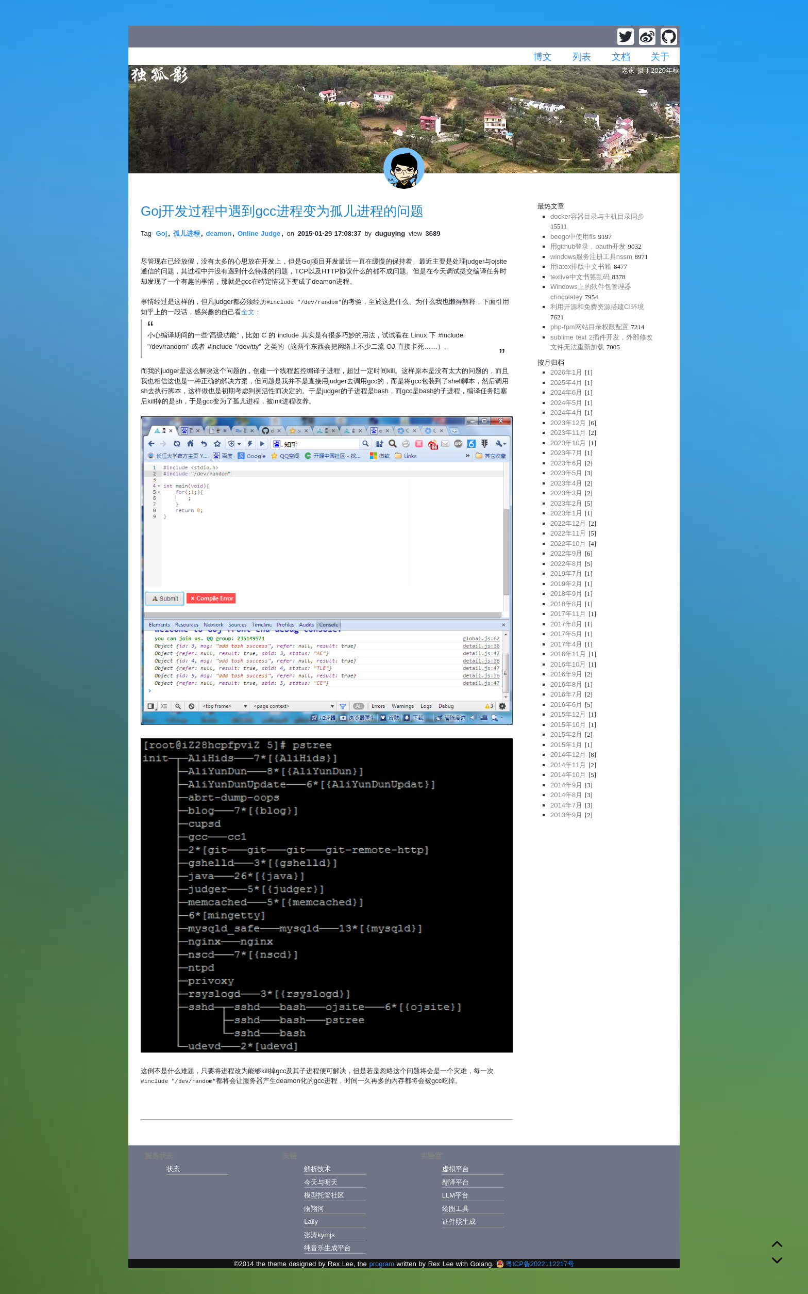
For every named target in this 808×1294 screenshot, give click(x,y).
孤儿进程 (186, 233)
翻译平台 (455, 1182)
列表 (582, 57)
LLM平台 (455, 1195)
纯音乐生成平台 (327, 1248)
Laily (311, 1221)
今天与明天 (321, 1182)
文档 (621, 57)
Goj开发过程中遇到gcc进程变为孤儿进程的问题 (282, 211)
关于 (660, 57)
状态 (173, 1169)
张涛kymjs (319, 1235)
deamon (219, 233)
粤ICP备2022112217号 (535, 1264)
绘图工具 (455, 1208)
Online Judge (259, 233)
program (381, 1264)
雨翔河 (314, 1208)
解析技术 (317, 1169)
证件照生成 (459, 1221)
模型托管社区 (324, 1195)
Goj (161, 233)
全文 (248, 312)
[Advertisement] (602, 899)
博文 (542, 57)
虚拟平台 (455, 1169)
